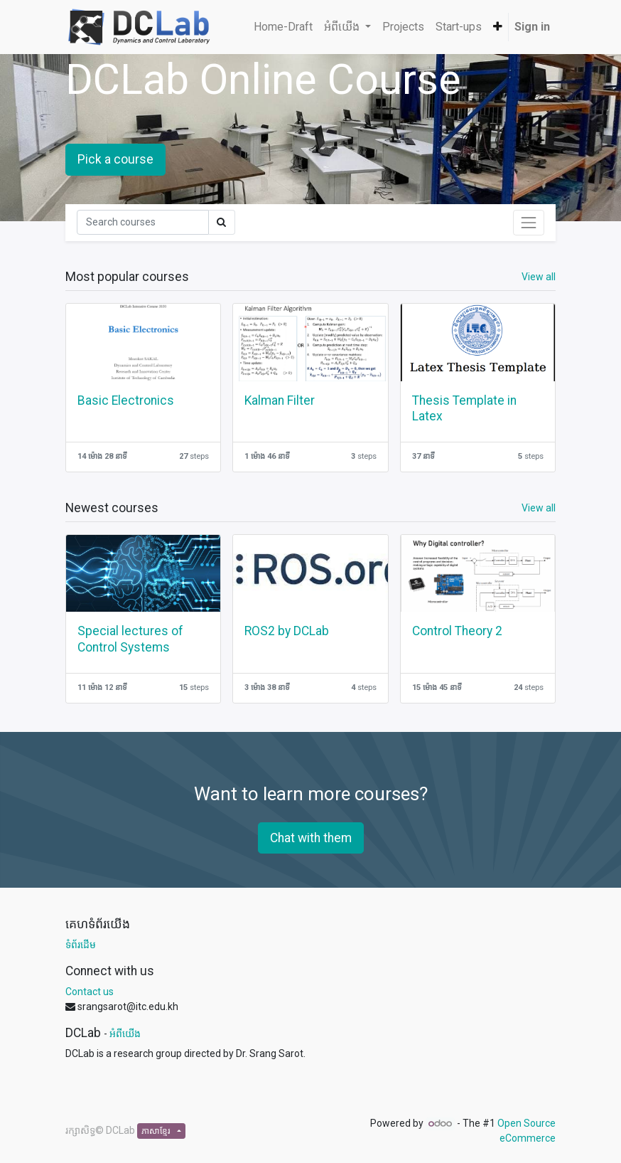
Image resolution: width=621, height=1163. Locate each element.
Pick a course (115, 159)
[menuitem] (283, 27)
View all (539, 276)
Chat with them (311, 838)
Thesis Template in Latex (464, 408)
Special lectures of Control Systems (130, 639)
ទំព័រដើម (80, 944)
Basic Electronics (125, 400)
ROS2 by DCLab (286, 631)
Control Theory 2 (457, 631)
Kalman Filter (279, 400)
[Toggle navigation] (528, 222)
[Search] (143, 222)
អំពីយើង (125, 1033)
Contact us (89, 991)
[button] (497, 27)
